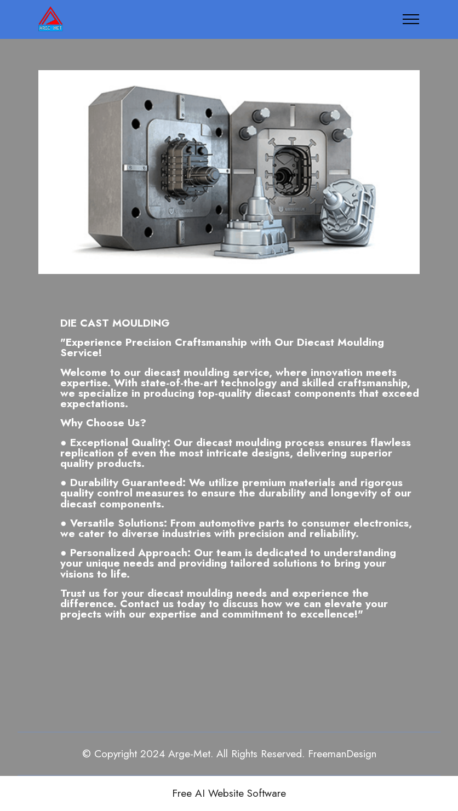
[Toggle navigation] (411, 19)
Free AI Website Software (229, 793)
